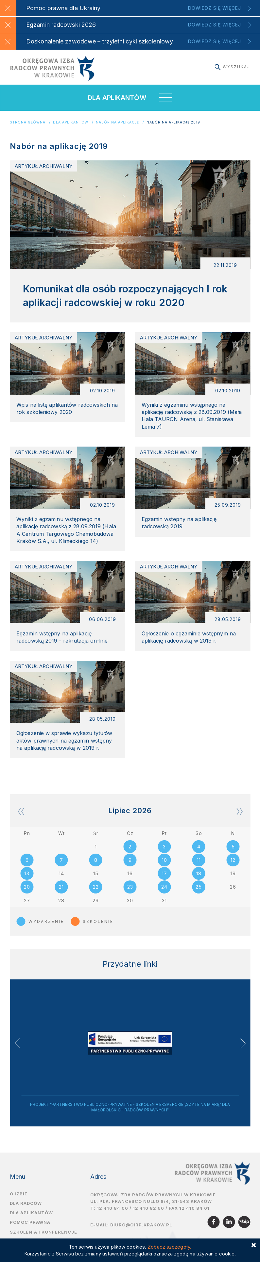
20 (27, 894)
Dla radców (26, 1211)
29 (96, 908)
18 (198, 880)
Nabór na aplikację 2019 (173, 122)
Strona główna (27, 122)
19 (233, 880)
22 (96, 894)
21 (61, 894)
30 (130, 908)
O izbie (18, 1201)
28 (61, 908)
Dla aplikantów (70, 122)
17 (164, 880)
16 (130, 880)
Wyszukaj (232, 66)
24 (164, 894)
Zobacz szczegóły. (169, 1247)
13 (27, 880)
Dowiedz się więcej (214, 8)
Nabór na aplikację (117, 122)
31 (164, 908)
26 (233, 894)
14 (61, 880)
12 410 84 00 (112, 1216)
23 (130, 894)
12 (233, 867)
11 (199, 867)
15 (95, 880)
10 (164, 867)
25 (199, 894)
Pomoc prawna (30, 1230)
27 (27, 908)
